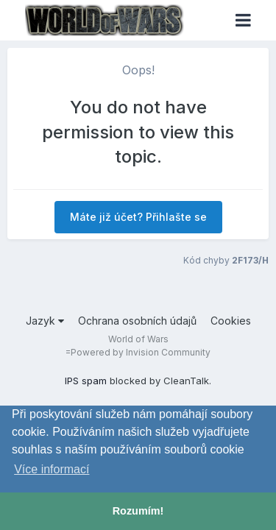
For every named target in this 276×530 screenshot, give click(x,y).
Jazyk (45, 320)
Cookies (230, 320)
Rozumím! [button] (138, 511)
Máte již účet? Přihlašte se (138, 217)
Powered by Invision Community (140, 352)
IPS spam (86, 380)
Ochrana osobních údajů (137, 320)
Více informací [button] (51, 469)
